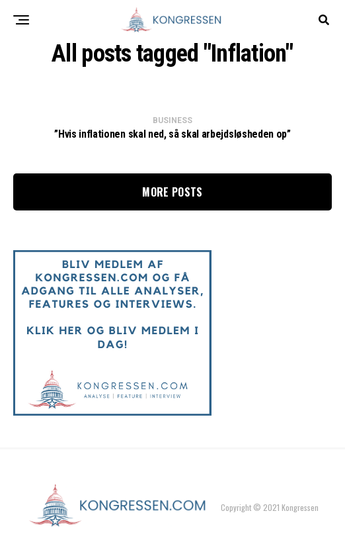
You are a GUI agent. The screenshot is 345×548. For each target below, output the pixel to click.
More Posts (172, 192)
